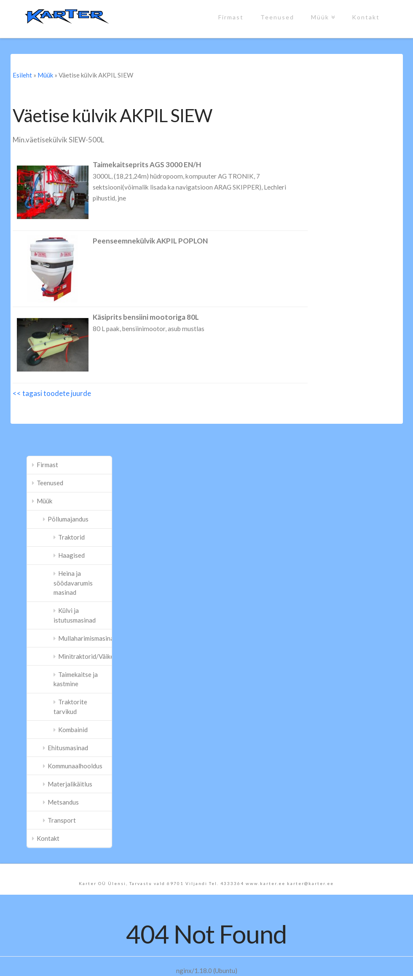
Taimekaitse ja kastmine (76, 679)
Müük (322, 10)
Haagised (71, 555)
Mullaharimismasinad (85, 638)
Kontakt (366, 17)
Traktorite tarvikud (70, 706)
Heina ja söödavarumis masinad (73, 583)
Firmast (231, 17)
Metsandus (63, 802)
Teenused (277, 17)
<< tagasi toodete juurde (52, 393)
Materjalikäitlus (70, 784)
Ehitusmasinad (68, 747)
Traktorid (71, 537)
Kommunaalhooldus (75, 766)
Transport (62, 820)
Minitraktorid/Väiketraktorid (85, 656)
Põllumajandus (68, 519)
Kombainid (73, 729)
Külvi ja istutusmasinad (75, 615)
